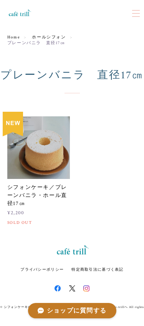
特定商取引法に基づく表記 (97, 269)
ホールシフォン (49, 37)
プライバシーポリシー (42, 269)
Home (13, 37)
